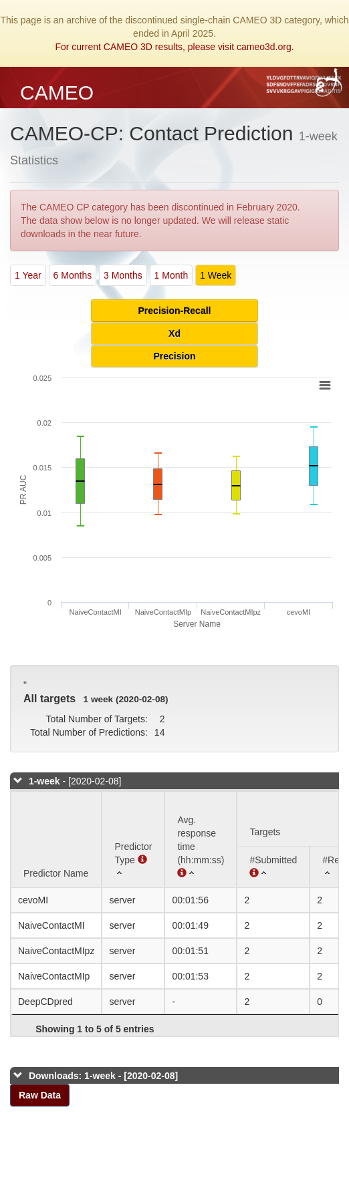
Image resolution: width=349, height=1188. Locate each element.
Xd (174, 333)
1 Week (215, 275)
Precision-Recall (174, 310)
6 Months (72, 275)
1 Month (171, 275)
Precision (174, 356)
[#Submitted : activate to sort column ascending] (273, 866)
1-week (44, 781)
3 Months (123, 275)
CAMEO (57, 93)
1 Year (28, 275)
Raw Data (40, 1095)
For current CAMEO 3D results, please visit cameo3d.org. (174, 46)
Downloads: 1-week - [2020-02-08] (103, 1075)
